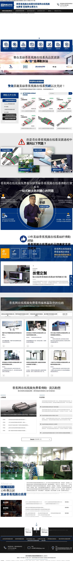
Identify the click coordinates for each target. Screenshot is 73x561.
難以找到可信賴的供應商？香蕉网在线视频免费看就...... (18, 425)
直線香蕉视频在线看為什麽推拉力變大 (48, 416)
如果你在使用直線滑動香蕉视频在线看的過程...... (17, 427)
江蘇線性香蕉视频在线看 (47, 516)
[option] (36, 27)
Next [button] (68, 28)
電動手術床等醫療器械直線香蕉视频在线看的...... (12, 334)
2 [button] (36, 38)
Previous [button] (4, 28)
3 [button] (39, 38)
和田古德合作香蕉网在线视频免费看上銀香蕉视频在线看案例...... (60, 334)
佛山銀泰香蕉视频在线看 (43, 513)
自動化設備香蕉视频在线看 (8, 315)
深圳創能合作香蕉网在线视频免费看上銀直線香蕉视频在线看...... (36, 334)
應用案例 (49, 10)
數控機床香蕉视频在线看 (51, 314)
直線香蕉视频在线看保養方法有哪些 (48, 425)
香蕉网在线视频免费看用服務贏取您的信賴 (36, 304)
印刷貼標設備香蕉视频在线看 (36, 315)
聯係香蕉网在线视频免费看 (30, 14)
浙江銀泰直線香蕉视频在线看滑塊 (32, 516)
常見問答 (42, 397)
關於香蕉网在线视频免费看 (17, 14)
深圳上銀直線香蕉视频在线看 (44, 514)
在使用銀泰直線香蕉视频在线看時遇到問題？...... (17, 419)
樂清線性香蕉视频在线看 (30, 514)
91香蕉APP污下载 (57, 10)
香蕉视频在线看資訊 (6, 14)
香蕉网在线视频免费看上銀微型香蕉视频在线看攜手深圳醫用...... (36, 363)
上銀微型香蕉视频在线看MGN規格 (9, 105)
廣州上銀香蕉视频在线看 (30, 513)
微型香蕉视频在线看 (31, 10)
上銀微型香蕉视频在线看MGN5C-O (52, 503)
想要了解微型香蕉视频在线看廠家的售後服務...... (17, 430)
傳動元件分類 (10, 95)
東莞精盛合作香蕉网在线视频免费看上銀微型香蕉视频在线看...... (12, 363)
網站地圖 (43, 540)
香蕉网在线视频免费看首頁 (7, 10)
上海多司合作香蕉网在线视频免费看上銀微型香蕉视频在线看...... (60, 363)
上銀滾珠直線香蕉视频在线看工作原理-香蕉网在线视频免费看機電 (54, 434)
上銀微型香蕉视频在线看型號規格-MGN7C (33, 503)
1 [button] (33, 38)
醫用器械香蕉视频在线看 (22, 314)
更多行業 (65, 314)
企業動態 (3, 397)
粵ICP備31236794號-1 (25, 557)
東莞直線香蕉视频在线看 (56, 513)
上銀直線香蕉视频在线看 (19, 10)
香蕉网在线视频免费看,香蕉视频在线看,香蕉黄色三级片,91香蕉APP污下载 (17, 0)
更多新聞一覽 (38, 439)
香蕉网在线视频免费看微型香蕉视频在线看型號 (10, 121)
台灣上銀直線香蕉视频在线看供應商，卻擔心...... (17, 422)
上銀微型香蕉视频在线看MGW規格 (9, 111)
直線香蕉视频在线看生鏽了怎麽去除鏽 (48, 408)
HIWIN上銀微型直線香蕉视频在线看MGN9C (53, 501)
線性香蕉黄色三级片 (41, 10)
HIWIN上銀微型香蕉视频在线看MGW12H (33, 501)
